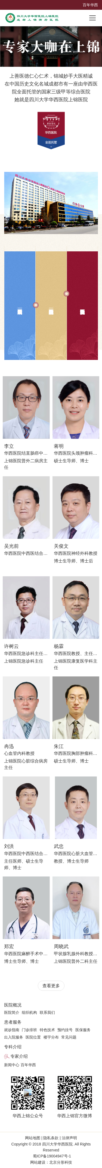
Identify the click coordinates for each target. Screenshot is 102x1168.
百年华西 (90, 5)
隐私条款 (51, 1138)
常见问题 (68, 1037)
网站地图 (33, 1138)
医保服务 (83, 1030)
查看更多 (51, 985)
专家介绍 (19, 1056)
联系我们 (47, 1012)
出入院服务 (13, 1037)
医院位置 (33, 1037)
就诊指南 (11, 1030)
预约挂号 (65, 1030)
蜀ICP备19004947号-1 (52, 1156)
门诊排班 (29, 1030)
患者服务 (12, 1022)
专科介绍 (12, 1046)
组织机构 (29, 1012)
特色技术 (47, 1030)
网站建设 (37, 1162)
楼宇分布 (51, 1037)
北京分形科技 (60, 1162)
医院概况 (12, 1005)
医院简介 (11, 1012)
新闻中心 (11, 1065)
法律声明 (69, 1138)
